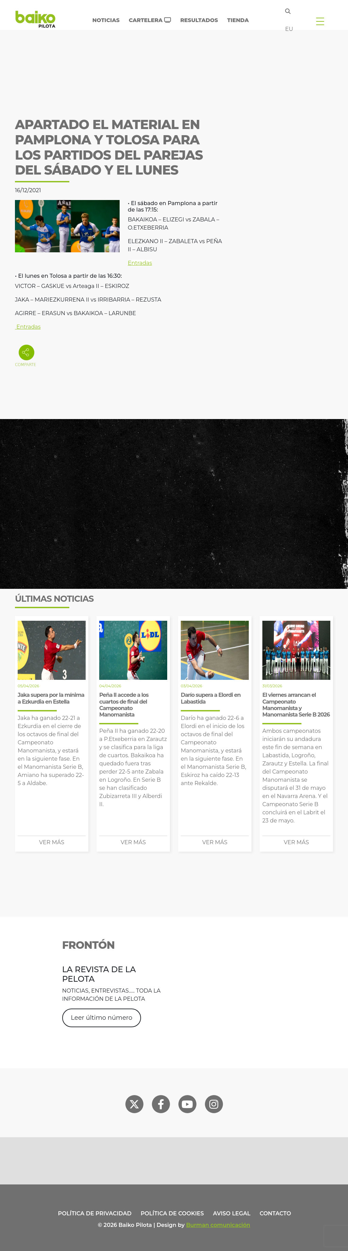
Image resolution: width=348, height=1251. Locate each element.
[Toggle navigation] (320, 21)
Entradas (28, 327)
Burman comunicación (218, 1225)
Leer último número (102, 1017)
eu (289, 29)
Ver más (51, 842)
